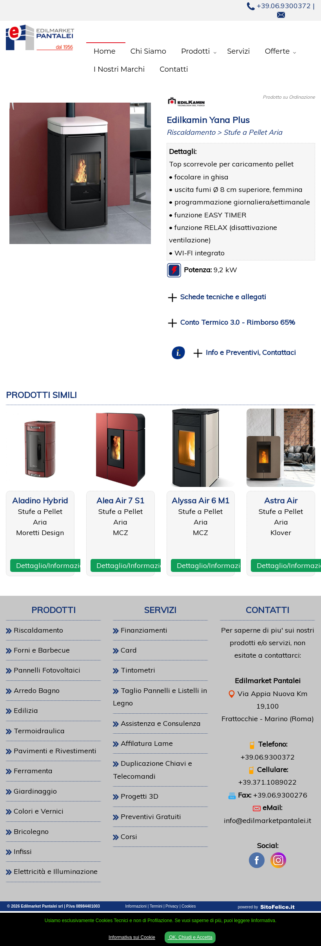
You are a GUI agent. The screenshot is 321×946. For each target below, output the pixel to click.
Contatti (174, 69)
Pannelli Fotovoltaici (47, 670)
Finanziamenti (144, 630)
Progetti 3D (139, 796)
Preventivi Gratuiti (151, 816)
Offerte (277, 51)
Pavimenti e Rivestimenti (55, 750)
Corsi (129, 836)
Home (105, 51)
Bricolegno (31, 831)
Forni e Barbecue (42, 650)
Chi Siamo (148, 51)
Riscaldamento (38, 630)
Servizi (238, 51)
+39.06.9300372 (279, 5)
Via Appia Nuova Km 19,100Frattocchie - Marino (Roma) (267, 706)
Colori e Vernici (38, 811)
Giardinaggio (35, 791)
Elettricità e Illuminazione (56, 871)
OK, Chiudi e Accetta (190, 937)
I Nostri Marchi (119, 69)
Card (129, 650)
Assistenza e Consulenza (161, 723)
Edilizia (26, 710)
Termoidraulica (39, 730)
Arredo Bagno (37, 690)
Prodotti (195, 51)
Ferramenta (33, 770)
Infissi (23, 851)
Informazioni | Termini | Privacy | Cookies (160, 906)
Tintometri (138, 670)
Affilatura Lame (147, 743)
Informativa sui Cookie (132, 937)
